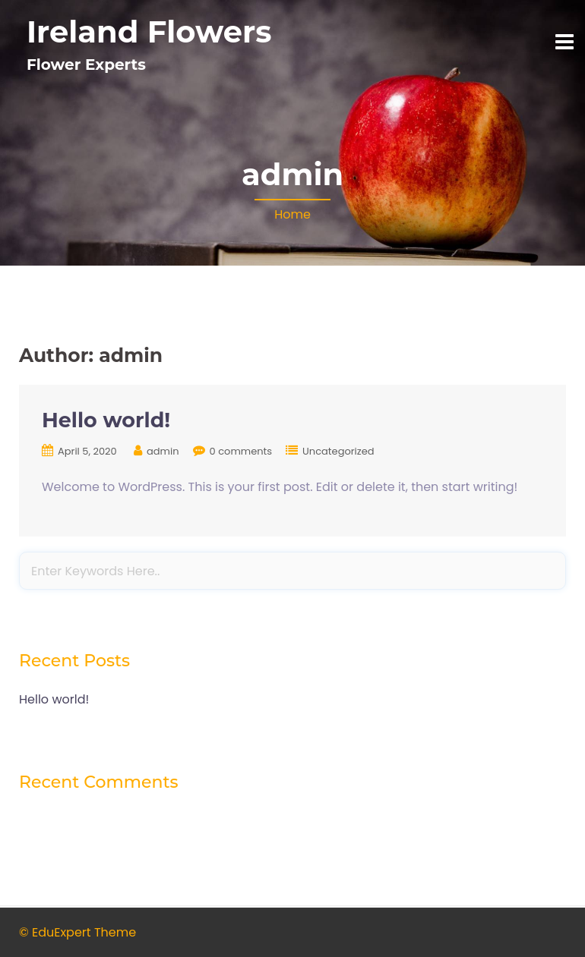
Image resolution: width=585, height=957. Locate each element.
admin (163, 451)
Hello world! (106, 420)
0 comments (241, 451)
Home (292, 214)
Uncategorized (338, 451)
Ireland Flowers (149, 31)
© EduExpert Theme (77, 932)
